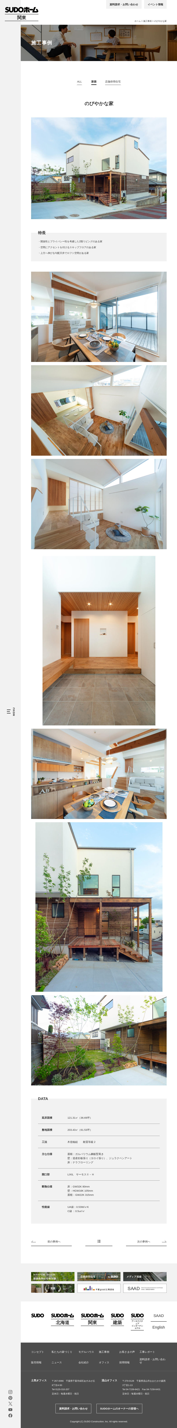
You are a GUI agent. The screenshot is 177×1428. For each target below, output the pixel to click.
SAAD (158, 1316)
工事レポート (147, 1351)
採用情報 (124, 1362)
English (158, 1327)
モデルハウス (86, 1351)
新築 (93, 81)
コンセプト (37, 1351)
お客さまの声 (127, 1351)
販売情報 (36, 1362)
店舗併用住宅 (113, 81)
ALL (79, 81)
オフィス (104, 1362)
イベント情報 (155, 4)
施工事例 (147, 21)
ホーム (137, 21)
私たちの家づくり (62, 1351)
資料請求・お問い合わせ (124, 4)
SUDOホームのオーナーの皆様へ (119, 1408)
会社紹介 (83, 1362)
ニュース (57, 1362)
